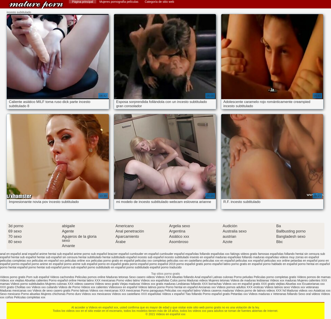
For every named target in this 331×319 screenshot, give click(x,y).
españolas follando (197, 253)
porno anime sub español (80, 264)
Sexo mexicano (10, 294)
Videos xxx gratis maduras (158, 283)
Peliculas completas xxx (29, 297)
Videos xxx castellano (126, 294)
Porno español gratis (217, 294)
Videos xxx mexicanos (97, 294)
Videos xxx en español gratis (241, 283)
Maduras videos (197, 280)
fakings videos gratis (243, 253)
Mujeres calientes (308, 280)
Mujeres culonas (56, 283)
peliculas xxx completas (150, 260)
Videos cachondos (62, 277)
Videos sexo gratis (107, 283)
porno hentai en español (314, 264)
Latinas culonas (222, 277)
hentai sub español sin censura (57, 257)
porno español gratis (189, 264)
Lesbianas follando (189, 283)
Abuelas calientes (36, 280)
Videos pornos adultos (231, 287)
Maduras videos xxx (300, 290)
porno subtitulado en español (107, 267)
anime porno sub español (90, 253)
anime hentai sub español (56, 253)
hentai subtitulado (90, 257)
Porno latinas (80, 290)
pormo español (21, 264)
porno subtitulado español (143, 267)
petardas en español (304, 260)
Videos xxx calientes (94, 287)
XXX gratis (7, 287)
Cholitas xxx (23, 287)
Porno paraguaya (152, 290)
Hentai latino (85, 280)
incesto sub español (151, 257)
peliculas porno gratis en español (112, 260)
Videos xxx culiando (44, 287)
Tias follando (194, 294)
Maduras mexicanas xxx (16, 290)
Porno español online (63, 280)
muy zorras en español (304, 257)
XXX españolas (151, 294)
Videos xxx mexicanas (103, 290)
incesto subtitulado (176, 257)
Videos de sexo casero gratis (52, 290)
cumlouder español (172, 253)
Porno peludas (243, 277)
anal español (30, 253)
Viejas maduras (130, 283)
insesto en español (202, 257)
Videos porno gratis (12, 277)
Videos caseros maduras (217, 290)
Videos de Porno (69, 287)
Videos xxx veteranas (305, 287)
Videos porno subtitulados (28, 283)
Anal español (203, 277)
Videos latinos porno (151, 287)
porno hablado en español (280, 264)
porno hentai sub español (45, 267)
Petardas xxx (240, 294)
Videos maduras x (260, 294)
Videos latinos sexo (277, 287)
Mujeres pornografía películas (118, 1)
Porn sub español (37, 277)
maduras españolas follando (233, 257)
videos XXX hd (276, 290)
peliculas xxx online (277, 260)
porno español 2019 (162, 264)
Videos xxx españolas (155, 280)
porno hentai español (14, 267)
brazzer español (118, 253)
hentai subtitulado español (119, 257)
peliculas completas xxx (15, 260)
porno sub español (74, 267)
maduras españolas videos (270, 257)
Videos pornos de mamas (314, 277)
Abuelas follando (183, 277)
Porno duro (74, 294)
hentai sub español (23, 257)
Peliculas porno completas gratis (275, 277)
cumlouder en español (144, 253)
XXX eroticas (255, 287)
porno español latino (217, 264)
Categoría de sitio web (159, 1)
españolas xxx (220, 253)
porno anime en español (47, 264)
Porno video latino (128, 280)
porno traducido (171, 267)
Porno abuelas (30, 294)
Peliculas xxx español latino (182, 290)
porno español (139, 264)
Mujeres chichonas (53, 294)
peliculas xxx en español (219, 260)
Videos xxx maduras (283, 280)
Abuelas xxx (293, 283)
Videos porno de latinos (250, 290)
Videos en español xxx (36, 4)
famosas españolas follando (276, 253)
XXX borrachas (212, 283)
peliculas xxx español (249, 260)
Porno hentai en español (182, 287)
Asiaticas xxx (322, 290)
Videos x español (173, 294)
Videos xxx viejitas (12, 280)
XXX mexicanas (105, 280)
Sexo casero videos (142, 277)
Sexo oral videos (309, 294)
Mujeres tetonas (219, 280)
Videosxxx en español (123, 287)
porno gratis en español (246, 264)
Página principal (82, 1)
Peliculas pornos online (90, 277)
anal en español (10, 253)
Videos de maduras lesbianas (250, 280)
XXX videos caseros (81, 283)
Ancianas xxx (207, 287)
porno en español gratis (113, 264)
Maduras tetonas (117, 277)
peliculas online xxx (77, 260)
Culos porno (178, 280)
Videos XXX (163, 277)
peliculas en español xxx (48, 260)
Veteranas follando (285, 294)
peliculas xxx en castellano (184, 260)
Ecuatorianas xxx (313, 283)
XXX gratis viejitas (273, 283)
